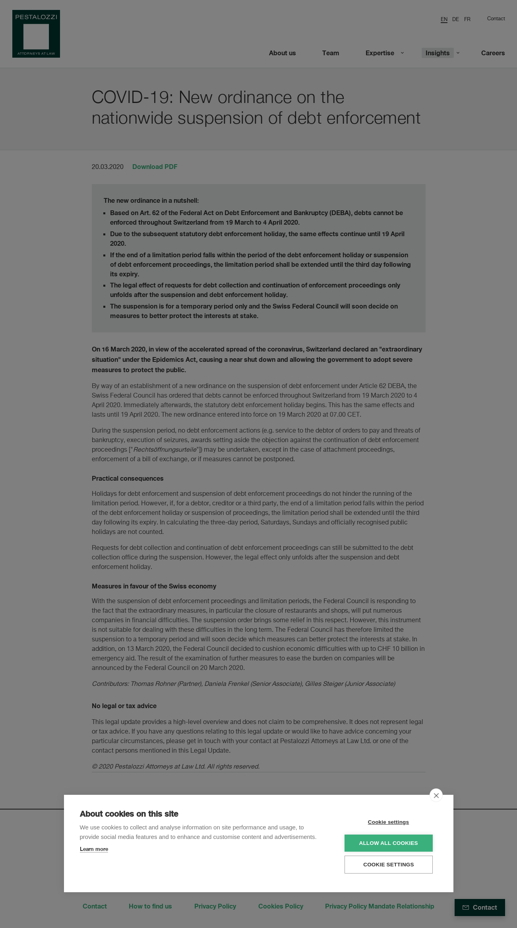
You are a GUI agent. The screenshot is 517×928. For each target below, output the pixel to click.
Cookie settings (389, 822)
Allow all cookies (389, 843)
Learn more (94, 849)
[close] (436, 795)
